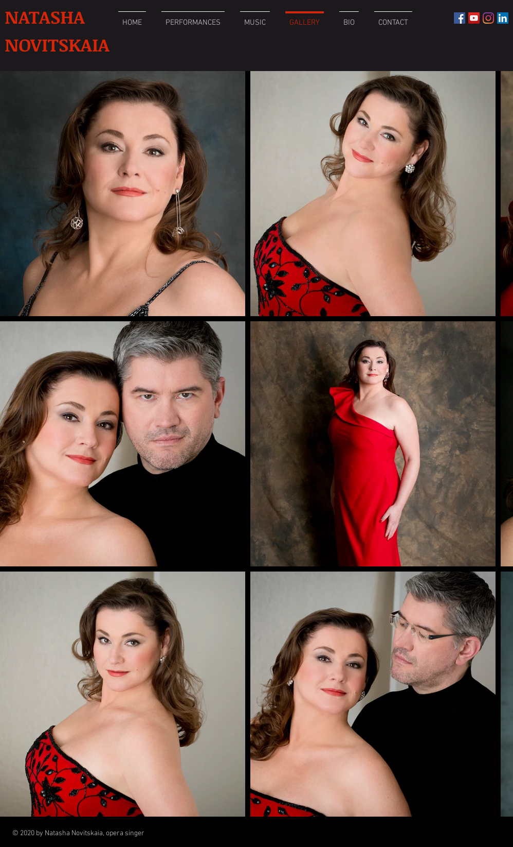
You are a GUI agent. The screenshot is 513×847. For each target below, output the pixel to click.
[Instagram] (488, 18)
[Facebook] (459, 18)
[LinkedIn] (502, 18)
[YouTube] (474, 18)
